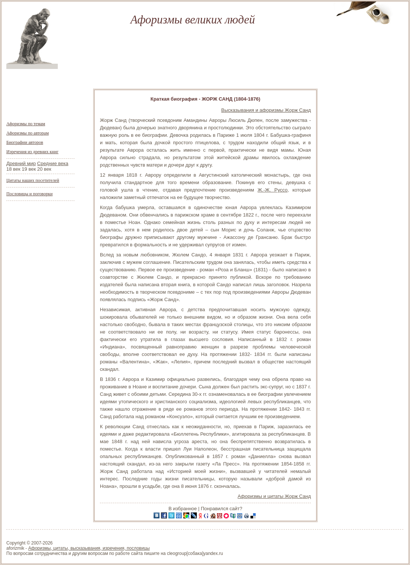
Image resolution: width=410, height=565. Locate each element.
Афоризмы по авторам (27, 133)
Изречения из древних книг (32, 151)
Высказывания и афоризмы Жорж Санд (266, 110)
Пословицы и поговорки (29, 193)
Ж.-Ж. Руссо (272, 190)
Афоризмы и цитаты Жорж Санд (274, 496)
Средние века (53, 163)
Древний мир (21, 163)
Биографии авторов (24, 142)
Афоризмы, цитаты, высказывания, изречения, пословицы (89, 548)
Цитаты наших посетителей (32, 180)
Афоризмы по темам (25, 123)
